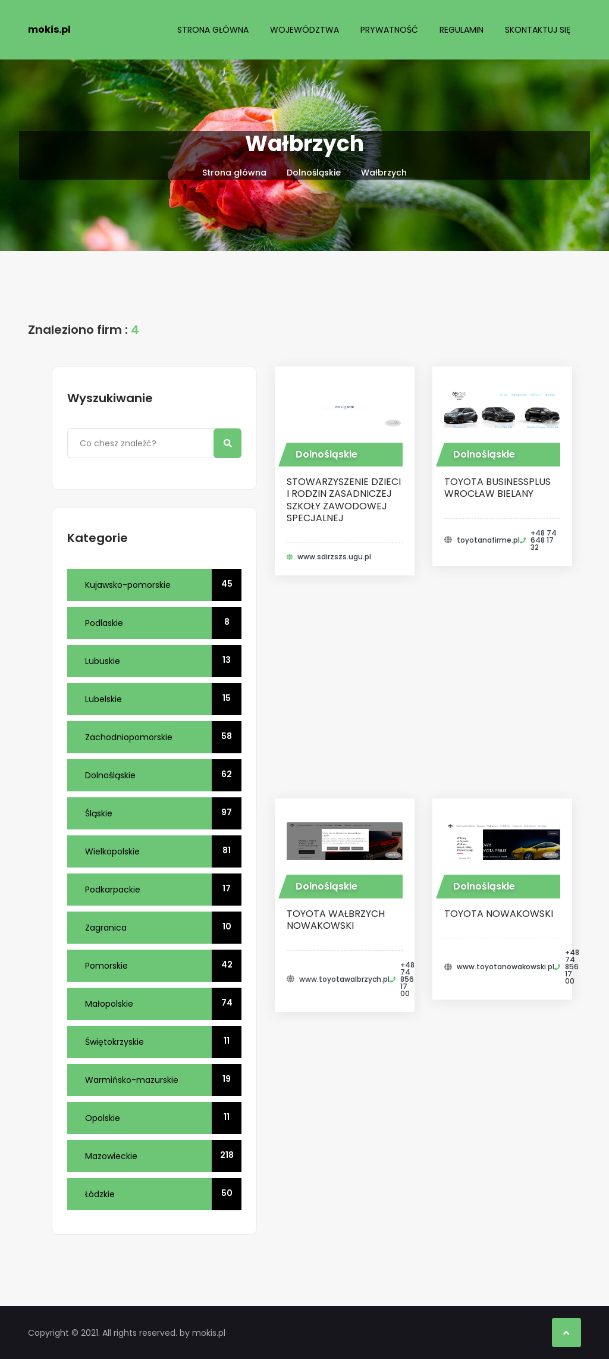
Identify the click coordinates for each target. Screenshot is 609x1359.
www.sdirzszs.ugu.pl (334, 556)
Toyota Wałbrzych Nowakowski (336, 919)
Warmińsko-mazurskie (163, 1080)
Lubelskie (163, 699)
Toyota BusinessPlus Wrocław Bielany (497, 487)
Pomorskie (163, 966)
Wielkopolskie (163, 851)
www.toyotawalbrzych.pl (344, 979)
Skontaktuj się (537, 30)
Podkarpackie (163, 889)
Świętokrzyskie (163, 1042)
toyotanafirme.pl (488, 540)
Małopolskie (163, 1004)
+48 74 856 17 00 (407, 979)
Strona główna (213, 30)
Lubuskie (163, 661)
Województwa (304, 30)
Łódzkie (163, 1194)
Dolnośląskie (314, 173)
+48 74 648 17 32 (543, 540)
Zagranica (163, 928)
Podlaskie (163, 623)
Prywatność (389, 30)
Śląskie (163, 813)
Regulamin (462, 30)
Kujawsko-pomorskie (163, 585)
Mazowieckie (163, 1156)
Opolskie (163, 1118)
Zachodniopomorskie (163, 737)
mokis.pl (49, 29)
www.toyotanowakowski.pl (505, 966)
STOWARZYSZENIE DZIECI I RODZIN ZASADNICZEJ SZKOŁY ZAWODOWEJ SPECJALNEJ (344, 500)
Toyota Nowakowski (498, 913)
